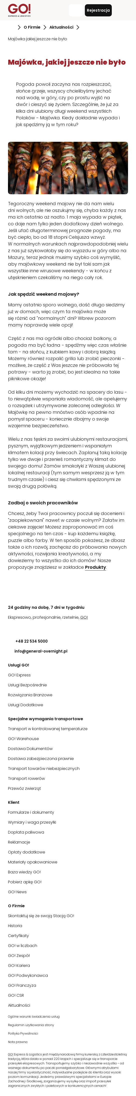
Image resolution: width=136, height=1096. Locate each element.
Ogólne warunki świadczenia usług (34, 1016)
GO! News (17, 892)
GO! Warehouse (23, 739)
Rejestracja (98, 10)
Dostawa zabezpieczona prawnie (41, 759)
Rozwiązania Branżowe (30, 695)
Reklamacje (19, 842)
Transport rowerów (26, 778)
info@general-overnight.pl (37, 651)
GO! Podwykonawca (28, 975)
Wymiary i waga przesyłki (32, 822)
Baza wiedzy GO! (24, 872)
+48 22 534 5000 (28, 641)
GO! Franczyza (22, 985)
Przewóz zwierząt (24, 788)
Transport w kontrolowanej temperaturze (48, 729)
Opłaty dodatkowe (26, 852)
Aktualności (19, 1005)
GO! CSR (16, 995)
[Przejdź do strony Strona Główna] (11, 27)
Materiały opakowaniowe (32, 862)
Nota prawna (17, 1042)
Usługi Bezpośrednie (27, 685)
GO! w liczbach (22, 946)
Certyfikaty (18, 936)
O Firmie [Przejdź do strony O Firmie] (32, 27)
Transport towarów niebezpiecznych (44, 768)
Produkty (95, 567)
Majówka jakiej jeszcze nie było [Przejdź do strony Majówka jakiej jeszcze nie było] (37, 39)
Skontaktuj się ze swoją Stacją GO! (41, 916)
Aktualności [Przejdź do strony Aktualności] (61, 27)
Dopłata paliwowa (26, 832)
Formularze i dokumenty (31, 812)
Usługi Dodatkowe (25, 705)
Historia (15, 926)
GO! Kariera (19, 965)
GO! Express (19, 675)
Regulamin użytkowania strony (31, 1025)
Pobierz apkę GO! (24, 882)
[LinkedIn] (11, 627)
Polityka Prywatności (23, 1033)
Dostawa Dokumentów (30, 749)
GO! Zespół (19, 955)
